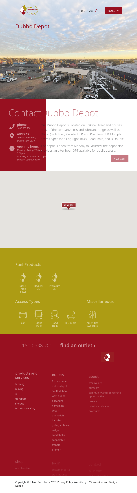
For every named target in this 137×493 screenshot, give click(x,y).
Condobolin (58, 441)
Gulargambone (60, 432)
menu (113, 11)
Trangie (56, 451)
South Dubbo (59, 397)
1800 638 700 (85, 11)
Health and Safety (25, 415)
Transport (20, 405)
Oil (16, 401)
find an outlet (85, 345)
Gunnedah (58, 422)
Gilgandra (57, 407)
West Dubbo (58, 402)
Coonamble (58, 446)
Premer (56, 456)
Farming (19, 391)
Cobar (55, 417)
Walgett (56, 436)
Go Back (112, 158)
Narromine (58, 412)
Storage (19, 410)
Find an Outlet (59, 388)
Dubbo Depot (59, 392)
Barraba (56, 427)
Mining (19, 396)
